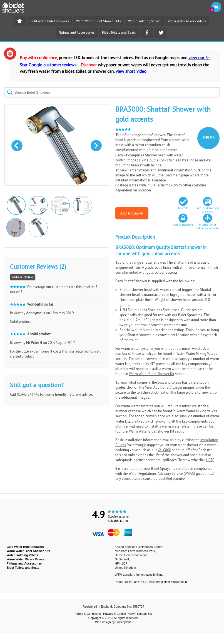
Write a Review (22, 277)
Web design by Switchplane (113, 622)
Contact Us (144, 613)
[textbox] (112, 92)
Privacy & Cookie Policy (119, 613)
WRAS (189, 473)
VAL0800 (164, 450)
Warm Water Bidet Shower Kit (151, 373)
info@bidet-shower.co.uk (172, 581)
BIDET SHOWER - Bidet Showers (16, 9)
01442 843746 (28, 394)
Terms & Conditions (88, 613)
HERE (210, 460)
